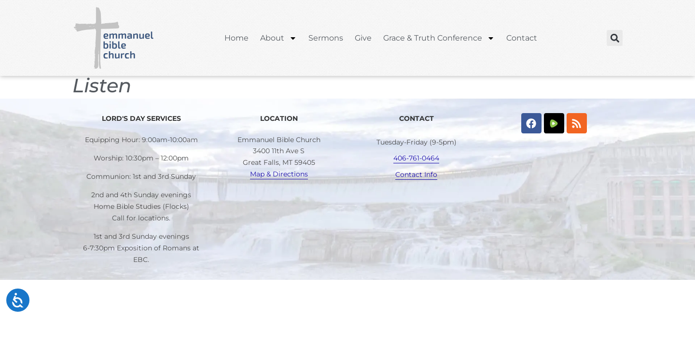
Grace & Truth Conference (439, 38)
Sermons (325, 38)
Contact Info (416, 174)
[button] (615, 38)
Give (363, 38)
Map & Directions (279, 174)
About (278, 38)
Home (236, 38)
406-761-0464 (416, 158)
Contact (521, 38)
